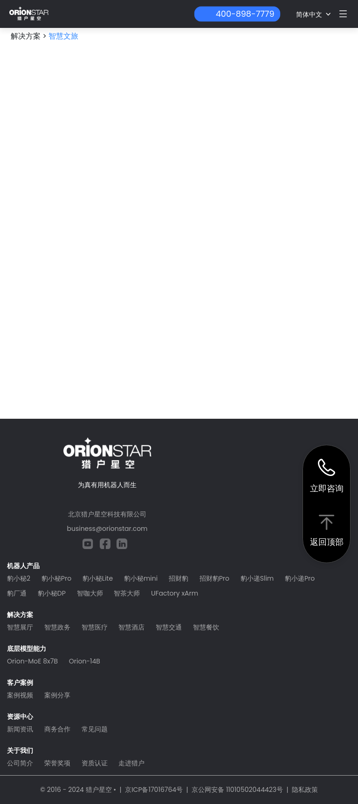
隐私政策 (305, 789)
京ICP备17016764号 (154, 789)
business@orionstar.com (107, 528)
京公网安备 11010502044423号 (237, 789)
